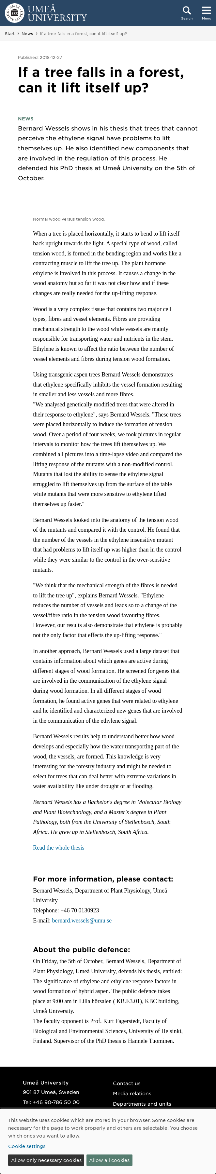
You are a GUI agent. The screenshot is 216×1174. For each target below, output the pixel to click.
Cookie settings (26, 1146)
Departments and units (142, 1103)
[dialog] (108, 1141)
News (27, 33)
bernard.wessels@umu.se (82, 920)
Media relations (132, 1093)
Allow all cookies (109, 1160)
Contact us (127, 1083)
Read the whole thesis (58, 847)
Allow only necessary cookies (46, 1160)
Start (10, 33)
